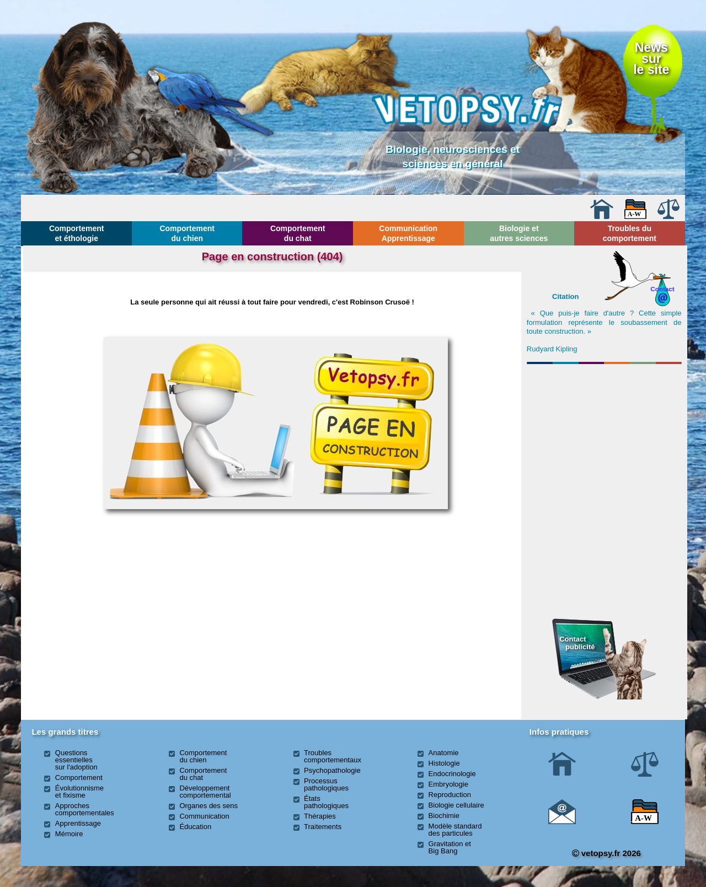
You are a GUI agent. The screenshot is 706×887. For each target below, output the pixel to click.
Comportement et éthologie (76, 233)
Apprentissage (78, 823)
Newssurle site (651, 58)
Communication (204, 816)
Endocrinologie (452, 774)
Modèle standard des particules (455, 829)
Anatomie (444, 753)
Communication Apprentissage (408, 233)
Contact (662, 288)
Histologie (444, 763)
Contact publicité (577, 643)
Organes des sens (208, 805)
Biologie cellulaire (456, 805)
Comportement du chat (297, 233)
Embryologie (448, 784)
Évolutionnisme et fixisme (79, 791)
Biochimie (444, 815)
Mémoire (69, 834)
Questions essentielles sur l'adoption (76, 760)
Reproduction (450, 794)
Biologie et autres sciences (519, 233)
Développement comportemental (205, 791)
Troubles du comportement (629, 233)
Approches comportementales (84, 809)
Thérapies (320, 816)
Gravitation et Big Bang (450, 847)
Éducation (195, 826)
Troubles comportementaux (332, 756)
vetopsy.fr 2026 (606, 853)
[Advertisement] (604, 428)
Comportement (79, 777)
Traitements (322, 826)
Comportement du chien (187, 233)
